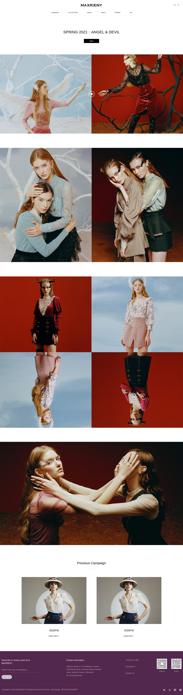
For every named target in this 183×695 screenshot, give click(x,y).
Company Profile (132, 660)
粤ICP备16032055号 (70, 690)
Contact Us (130, 673)
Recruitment (130, 667)
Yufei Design (55, 690)
